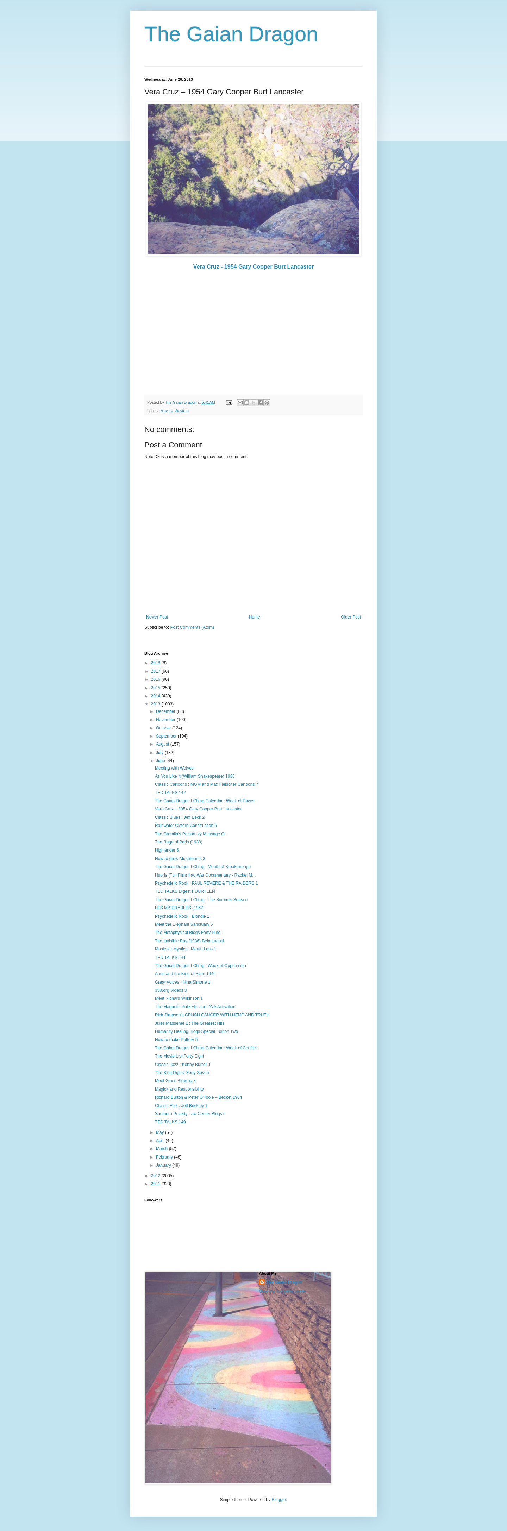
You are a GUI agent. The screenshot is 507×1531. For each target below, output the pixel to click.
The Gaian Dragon (231, 34)
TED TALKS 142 (170, 792)
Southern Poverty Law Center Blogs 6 (190, 1113)
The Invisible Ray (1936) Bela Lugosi (189, 941)
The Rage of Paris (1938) (178, 842)
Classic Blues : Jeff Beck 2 (180, 817)
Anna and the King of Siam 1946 (185, 973)
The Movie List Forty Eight (179, 1056)
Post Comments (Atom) (192, 627)
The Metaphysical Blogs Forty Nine (187, 932)
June (161, 760)
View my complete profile (282, 1291)
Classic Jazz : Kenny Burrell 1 (183, 1064)
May (160, 1132)
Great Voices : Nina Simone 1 (182, 982)
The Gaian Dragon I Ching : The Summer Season (201, 899)
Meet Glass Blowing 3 (175, 1080)
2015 (156, 687)
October (164, 728)
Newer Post (157, 617)
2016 (156, 679)
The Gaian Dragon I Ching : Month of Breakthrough (203, 866)
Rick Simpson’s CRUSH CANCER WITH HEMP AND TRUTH (212, 1014)
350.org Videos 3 (171, 990)
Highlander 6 (167, 850)
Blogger (278, 1499)
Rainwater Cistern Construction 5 (186, 825)
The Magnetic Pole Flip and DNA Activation (195, 1006)
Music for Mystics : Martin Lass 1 (185, 949)
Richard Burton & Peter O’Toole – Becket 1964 (198, 1097)
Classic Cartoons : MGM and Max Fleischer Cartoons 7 (206, 784)
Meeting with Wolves (174, 768)
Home (254, 617)
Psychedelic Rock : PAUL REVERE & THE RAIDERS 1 (206, 883)
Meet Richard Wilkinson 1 (179, 998)
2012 (156, 1175)
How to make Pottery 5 (176, 1039)
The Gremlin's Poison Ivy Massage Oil (190, 834)
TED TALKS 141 (170, 957)
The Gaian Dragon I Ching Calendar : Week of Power (205, 800)
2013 (156, 704)
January (164, 1165)
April (160, 1140)
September (167, 736)
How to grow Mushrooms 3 (180, 858)
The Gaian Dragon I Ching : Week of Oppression (200, 965)
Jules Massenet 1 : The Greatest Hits (189, 1023)
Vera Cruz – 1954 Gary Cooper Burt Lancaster (198, 809)
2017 (156, 671)
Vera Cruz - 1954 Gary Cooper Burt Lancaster (253, 267)
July (160, 752)
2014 (156, 696)
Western (182, 411)
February (165, 1157)
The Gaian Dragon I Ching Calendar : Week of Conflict (206, 1048)
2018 (156, 662)
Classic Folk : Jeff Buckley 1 (181, 1105)
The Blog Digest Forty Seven (182, 1072)
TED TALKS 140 (170, 1121)
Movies (167, 411)
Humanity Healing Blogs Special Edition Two (196, 1031)
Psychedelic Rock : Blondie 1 (182, 916)
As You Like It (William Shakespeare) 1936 (195, 776)
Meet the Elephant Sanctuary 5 (184, 924)
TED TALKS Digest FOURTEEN (185, 891)
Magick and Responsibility (179, 1089)
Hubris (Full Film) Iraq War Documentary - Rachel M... (205, 875)
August (163, 744)
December (166, 711)
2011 (156, 1183)
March (162, 1148)
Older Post (351, 617)
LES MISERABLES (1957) (180, 907)
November (166, 719)
